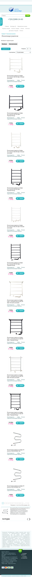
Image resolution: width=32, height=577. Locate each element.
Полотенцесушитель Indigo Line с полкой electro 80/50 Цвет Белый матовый (15, 376)
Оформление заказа (22, 26)
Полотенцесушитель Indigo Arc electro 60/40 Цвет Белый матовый (15, 152)
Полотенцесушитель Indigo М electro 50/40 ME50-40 (15, 450)
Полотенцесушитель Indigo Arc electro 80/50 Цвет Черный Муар (15, 264)
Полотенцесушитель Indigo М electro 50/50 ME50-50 (15, 486)
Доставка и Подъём (14, 30)
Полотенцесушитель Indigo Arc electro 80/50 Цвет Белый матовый (15, 227)
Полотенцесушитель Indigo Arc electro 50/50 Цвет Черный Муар (15, 114)
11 (22, 503)
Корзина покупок (6, 28)
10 (19, 503)
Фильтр (1, 22)
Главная (7, 26)
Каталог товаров (15, 28)
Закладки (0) (13, 26)
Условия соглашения (24, 557)
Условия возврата (24, 554)
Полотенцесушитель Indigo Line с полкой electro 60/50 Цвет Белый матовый (15, 301)
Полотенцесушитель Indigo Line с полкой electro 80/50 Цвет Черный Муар (15, 414)
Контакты (27, 28)
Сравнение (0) (5, 48)
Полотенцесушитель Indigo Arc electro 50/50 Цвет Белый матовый (15, 77)
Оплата (22, 28)
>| (28, 503)
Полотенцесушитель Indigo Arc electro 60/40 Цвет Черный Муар (15, 189)
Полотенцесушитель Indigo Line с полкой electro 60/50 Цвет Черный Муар (15, 339)
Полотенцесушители (10, 33)
